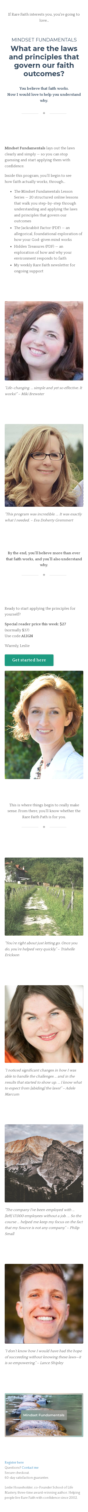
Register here (14, 1462)
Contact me (30, 1468)
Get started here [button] (29, 660)
